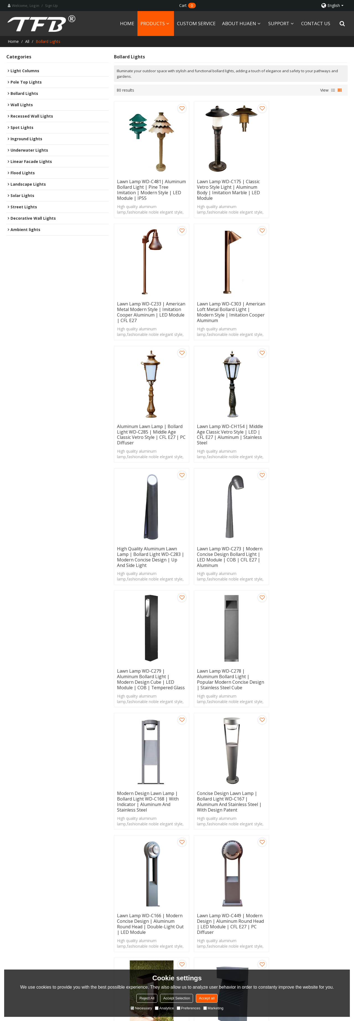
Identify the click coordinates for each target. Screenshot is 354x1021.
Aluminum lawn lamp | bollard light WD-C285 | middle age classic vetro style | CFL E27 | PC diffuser (230, 311)
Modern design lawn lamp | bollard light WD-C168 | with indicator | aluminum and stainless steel (227, 555)
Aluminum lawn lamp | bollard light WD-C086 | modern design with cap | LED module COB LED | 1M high (230, 798)
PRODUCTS (152, 23)
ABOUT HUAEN (239, 23)
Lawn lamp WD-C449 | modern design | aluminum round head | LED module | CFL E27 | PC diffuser (229, 677)
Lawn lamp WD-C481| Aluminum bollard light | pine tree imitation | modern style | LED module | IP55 (150, 189)
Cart (187, 5)
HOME (127, 23)
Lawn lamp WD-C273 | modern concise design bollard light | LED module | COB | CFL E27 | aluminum (229, 433)
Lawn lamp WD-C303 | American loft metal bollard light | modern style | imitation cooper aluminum (151, 311)
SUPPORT (278, 23)
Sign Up (51, 5)
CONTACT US (315, 23)
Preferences (189, 1008)
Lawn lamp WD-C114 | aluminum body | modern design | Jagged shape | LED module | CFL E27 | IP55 (147, 798)
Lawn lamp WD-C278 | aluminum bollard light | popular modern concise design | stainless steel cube (150, 555)
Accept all (206, 998)
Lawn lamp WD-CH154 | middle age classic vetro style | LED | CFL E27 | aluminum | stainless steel (309, 311)
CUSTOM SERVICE (196, 23)
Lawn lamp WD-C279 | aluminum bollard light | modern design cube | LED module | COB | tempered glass (310, 433)
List (333, 90)
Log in (34, 5)
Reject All (146, 998)
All (27, 41)
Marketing (213, 1008)
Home (13, 41)
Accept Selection (176, 998)
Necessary (141, 1008)
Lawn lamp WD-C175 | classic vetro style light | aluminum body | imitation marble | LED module (227, 189)
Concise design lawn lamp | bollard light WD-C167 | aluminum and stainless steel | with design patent (308, 555)
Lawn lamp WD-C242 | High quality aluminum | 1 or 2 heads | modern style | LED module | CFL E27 (310, 798)
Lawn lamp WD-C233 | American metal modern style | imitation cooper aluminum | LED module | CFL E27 (310, 189)
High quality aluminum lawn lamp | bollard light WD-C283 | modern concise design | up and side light (150, 433)
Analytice (164, 1008)
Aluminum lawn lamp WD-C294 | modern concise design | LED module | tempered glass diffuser (309, 677)
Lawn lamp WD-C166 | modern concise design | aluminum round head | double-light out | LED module (150, 677)
